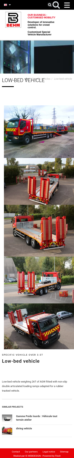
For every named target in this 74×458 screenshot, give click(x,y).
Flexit (58, 455)
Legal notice (49, 451)
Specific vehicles (41, 78)
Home (26, 79)
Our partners (31, 451)
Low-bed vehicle (63, 78)
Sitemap (64, 451)
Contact (16, 451)
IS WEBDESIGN (33, 455)
